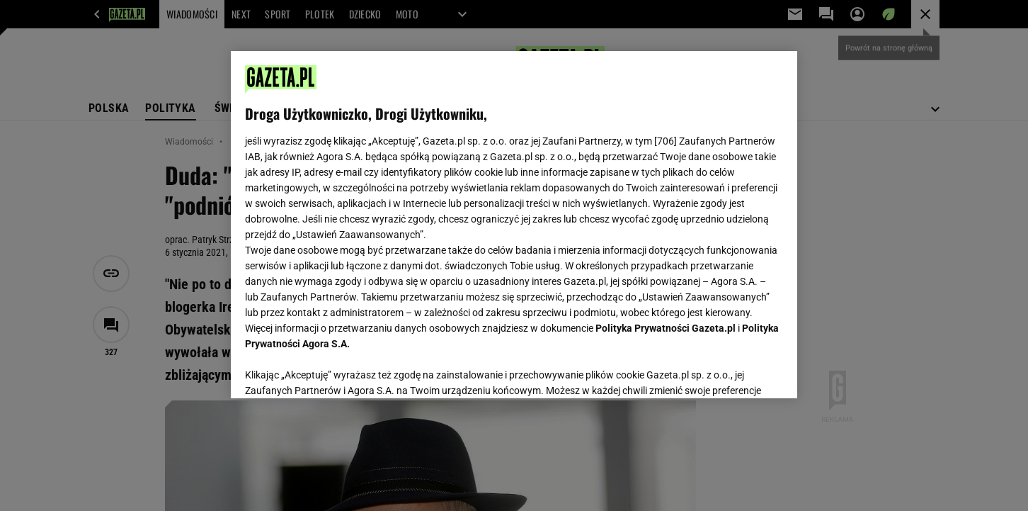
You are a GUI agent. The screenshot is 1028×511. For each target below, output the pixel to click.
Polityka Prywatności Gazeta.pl (665, 328)
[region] (514, 224)
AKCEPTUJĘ (735, 370)
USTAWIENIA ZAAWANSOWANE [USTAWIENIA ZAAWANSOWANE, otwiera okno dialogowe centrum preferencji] (337, 370)
